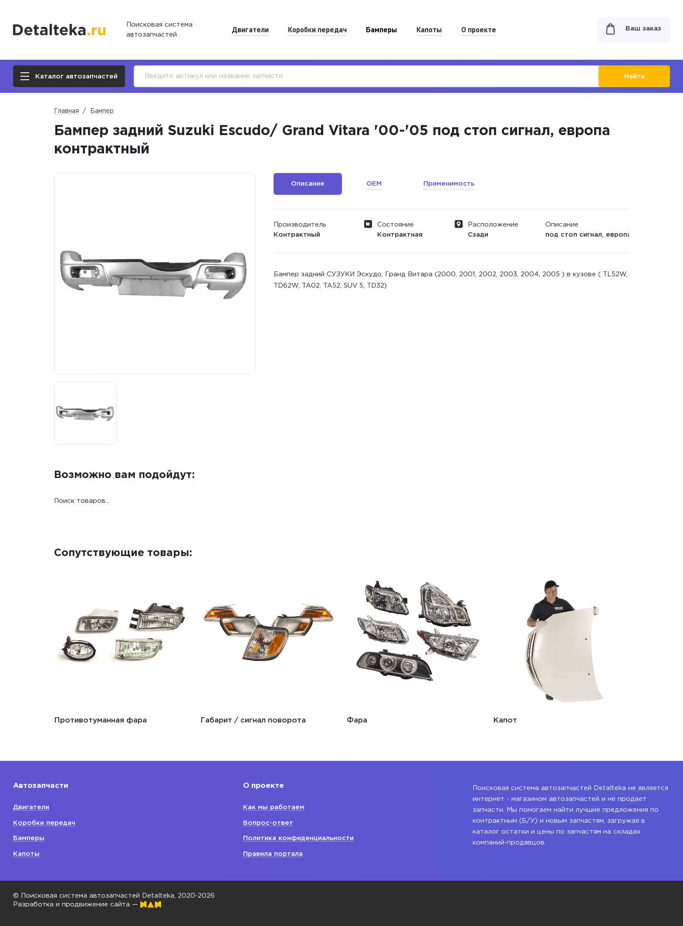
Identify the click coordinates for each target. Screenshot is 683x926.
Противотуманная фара (100, 720)
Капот (505, 720)
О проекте (478, 29)
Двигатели (250, 29)
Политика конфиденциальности (298, 838)
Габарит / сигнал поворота (253, 720)
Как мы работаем (273, 807)
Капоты (429, 29)
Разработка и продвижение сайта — (87, 904)
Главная (66, 111)
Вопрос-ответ (268, 823)
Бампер (102, 111)
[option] (85, 413)
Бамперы (381, 29)
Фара (357, 720)
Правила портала (273, 854)
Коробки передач (317, 29)
